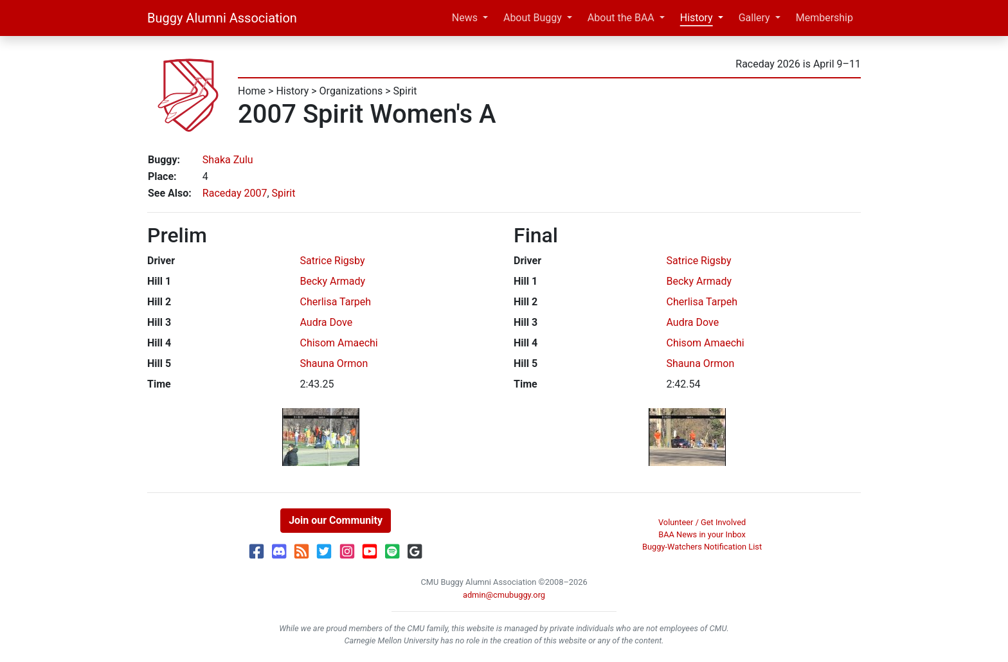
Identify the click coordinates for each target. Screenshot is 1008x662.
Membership (824, 18)
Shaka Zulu (228, 160)
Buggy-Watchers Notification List (702, 546)
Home (252, 91)
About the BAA (621, 18)
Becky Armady (333, 281)
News (465, 18)
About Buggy (532, 18)
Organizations (351, 91)
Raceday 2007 (235, 193)
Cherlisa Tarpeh (336, 302)
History (696, 18)
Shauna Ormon (334, 363)
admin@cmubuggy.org (504, 595)
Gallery (754, 18)
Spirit (405, 91)
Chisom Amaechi (339, 343)
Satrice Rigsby (332, 261)
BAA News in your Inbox (702, 534)
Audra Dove (326, 322)
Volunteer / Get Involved (702, 522)
